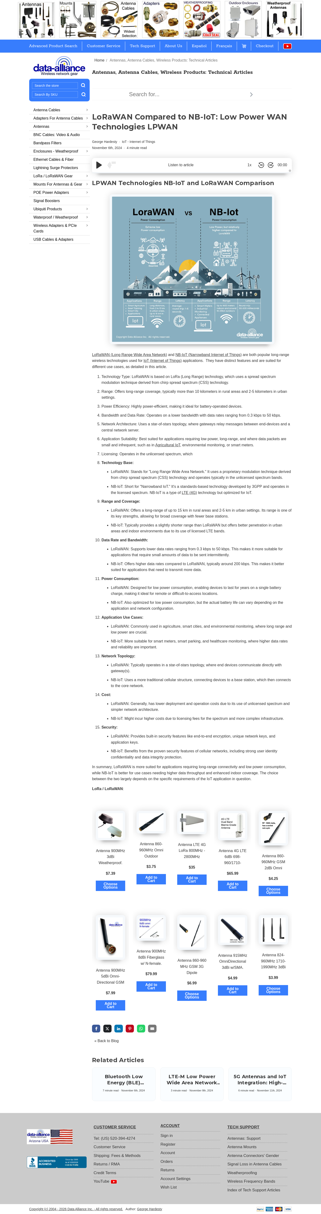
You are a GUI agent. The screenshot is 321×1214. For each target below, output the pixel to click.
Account (167, 1153)
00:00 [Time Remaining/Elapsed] (282, 165)
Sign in (166, 1135)
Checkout (264, 46)
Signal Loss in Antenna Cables (254, 1164)
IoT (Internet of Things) (163, 361)
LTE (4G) (189, 493)
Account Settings (175, 1179)
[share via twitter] (107, 1028)
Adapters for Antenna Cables (60, 118)
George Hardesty (104, 142)
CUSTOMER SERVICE (115, 1127)
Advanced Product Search (53, 46)
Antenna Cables (60, 110)
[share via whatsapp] (141, 1028)
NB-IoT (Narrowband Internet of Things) (208, 355)
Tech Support (142, 46)
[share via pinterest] (130, 1028)
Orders (166, 1161)
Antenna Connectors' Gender (253, 1155)
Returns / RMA (107, 1164)
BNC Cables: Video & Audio (56, 135)
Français (224, 46)
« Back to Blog (106, 1041)
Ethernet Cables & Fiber (53, 159)
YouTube (105, 1181)
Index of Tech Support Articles (253, 1190)
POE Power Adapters (60, 193)
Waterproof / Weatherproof (60, 217)
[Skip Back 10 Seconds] (261, 165)
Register (167, 1144)
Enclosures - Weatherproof (60, 151)
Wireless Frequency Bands (251, 1181)
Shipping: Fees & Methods (117, 1155)
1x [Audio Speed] (250, 165)
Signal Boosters (46, 201)
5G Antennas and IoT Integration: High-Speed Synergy (260, 1083)
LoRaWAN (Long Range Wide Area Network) (129, 355)
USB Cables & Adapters (53, 239)
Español (199, 46)
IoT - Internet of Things (138, 142)
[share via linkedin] (118, 1028)
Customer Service (103, 46)
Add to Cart (151, 879)
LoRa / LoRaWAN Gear (60, 176)
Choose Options (110, 885)
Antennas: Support (244, 1138)
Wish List (168, 1187)
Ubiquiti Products (60, 209)
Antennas (60, 126)
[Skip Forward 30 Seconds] (270, 165)
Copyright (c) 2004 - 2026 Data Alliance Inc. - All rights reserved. (76, 1209)
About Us (173, 46)
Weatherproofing (242, 1173)
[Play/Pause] (99, 165)
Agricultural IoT (167, 445)
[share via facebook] (96, 1028)
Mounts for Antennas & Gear (60, 184)
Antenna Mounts (242, 1147)
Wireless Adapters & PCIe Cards (60, 228)
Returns (167, 1170)
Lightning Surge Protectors (55, 168)
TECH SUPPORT (243, 1127)
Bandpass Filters (47, 143)
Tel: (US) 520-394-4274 (114, 1138)
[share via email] (152, 1028)
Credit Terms (105, 1173)
